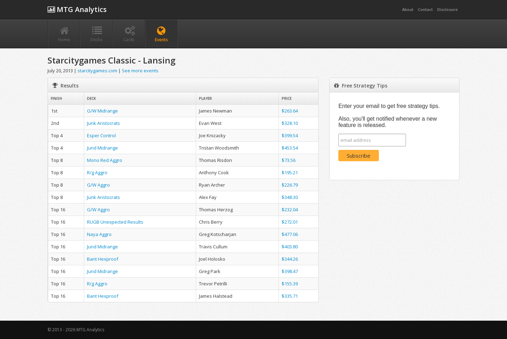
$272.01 (290, 222)
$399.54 (290, 135)
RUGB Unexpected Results (115, 222)
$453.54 (290, 148)
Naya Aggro (99, 234)
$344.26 (290, 259)
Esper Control (101, 135)
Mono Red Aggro (104, 160)
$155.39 (290, 283)
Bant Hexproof (102, 259)
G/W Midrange (102, 111)
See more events (140, 70)
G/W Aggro (98, 185)
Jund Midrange (102, 148)
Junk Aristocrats (103, 123)
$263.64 (290, 111)
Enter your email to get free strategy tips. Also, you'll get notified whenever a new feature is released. (389, 115)
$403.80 (290, 246)
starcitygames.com (97, 70)
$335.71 (290, 296)
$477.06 (290, 234)
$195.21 (290, 172)
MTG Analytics (77, 9)
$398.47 (290, 271)
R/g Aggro (97, 172)
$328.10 (290, 123)
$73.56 (288, 160)
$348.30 (290, 197)
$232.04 (290, 209)
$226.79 (290, 185)
